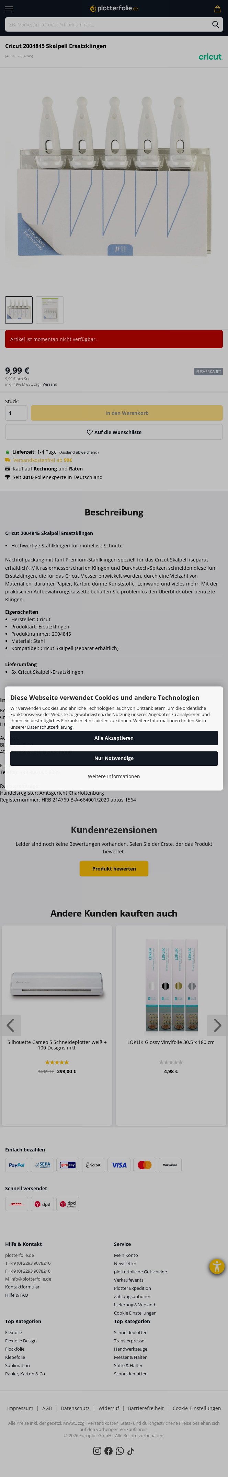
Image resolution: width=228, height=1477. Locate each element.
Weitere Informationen (114, 776)
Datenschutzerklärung (49, 727)
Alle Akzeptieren (114, 738)
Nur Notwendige (114, 758)
